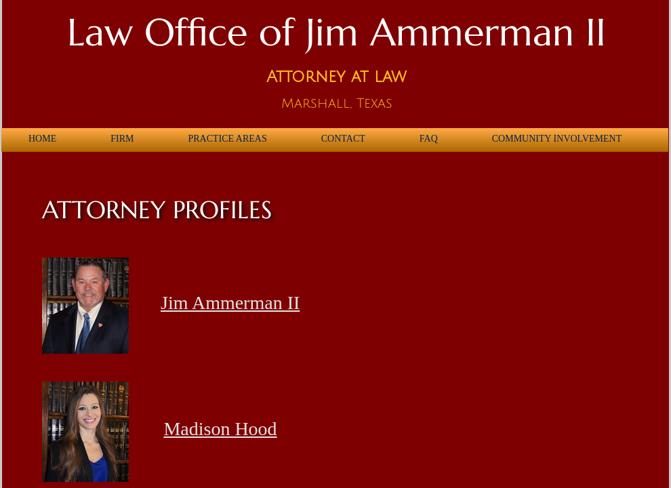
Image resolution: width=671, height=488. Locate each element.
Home (42, 139)
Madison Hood (220, 428)
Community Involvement (557, 139)
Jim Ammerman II (230, 302)
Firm (122, 139)
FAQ (429, 139)
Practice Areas (227, 139)
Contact (343, 139)
